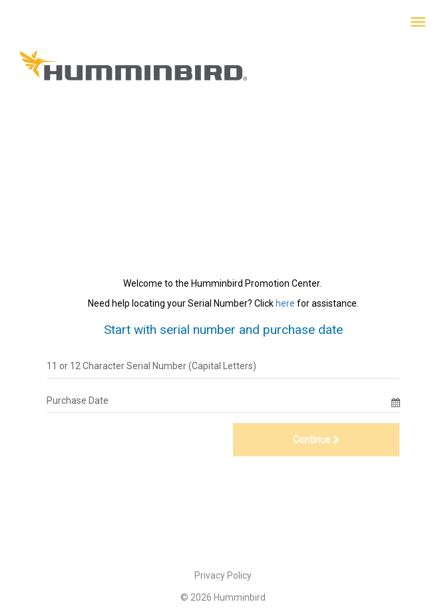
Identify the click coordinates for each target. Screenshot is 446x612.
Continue (316, 439)
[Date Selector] (395, 400)
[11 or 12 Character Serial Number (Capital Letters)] (223, 366)
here (285, 303)
